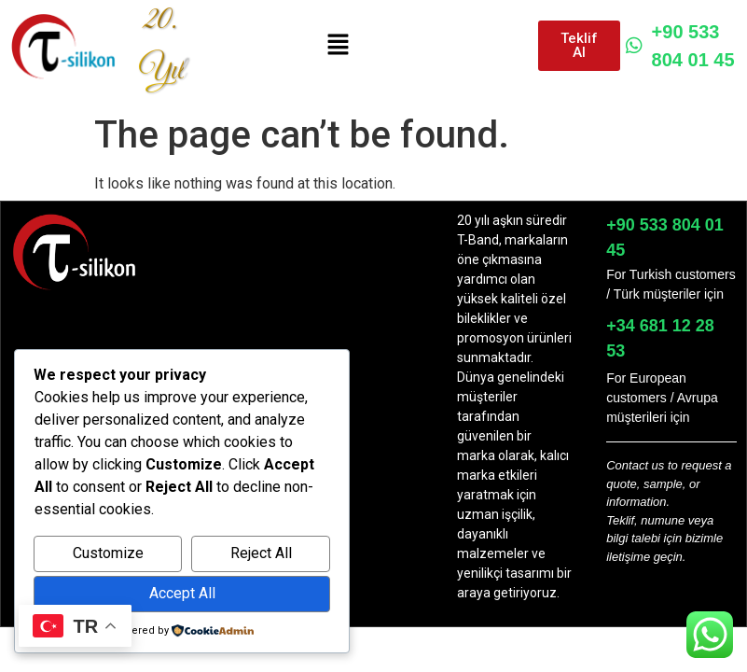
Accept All (182, 593)
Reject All (261, 553)
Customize (108, 553)
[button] (337, 45)
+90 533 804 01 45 (680, 45)
